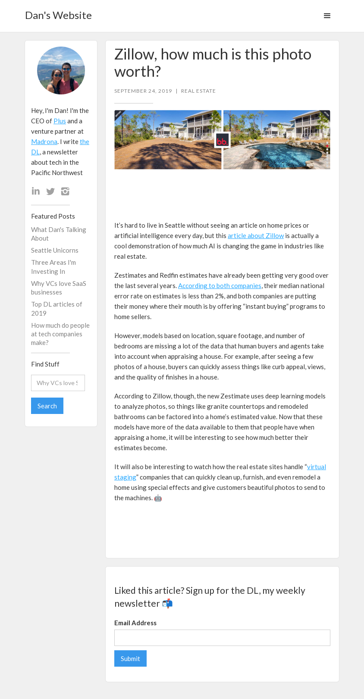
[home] (58, 12)
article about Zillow (256, 235)
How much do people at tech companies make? (60, 334)
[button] (327, 16)
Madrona (44, 141)
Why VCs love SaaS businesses (58, 287)
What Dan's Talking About (58, 234)
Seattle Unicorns (54, 250)
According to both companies (219, 285)
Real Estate (198, 91)
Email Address (135, 623)
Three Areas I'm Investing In (53, 266)
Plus (59, 121)
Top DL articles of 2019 (56, 308)
